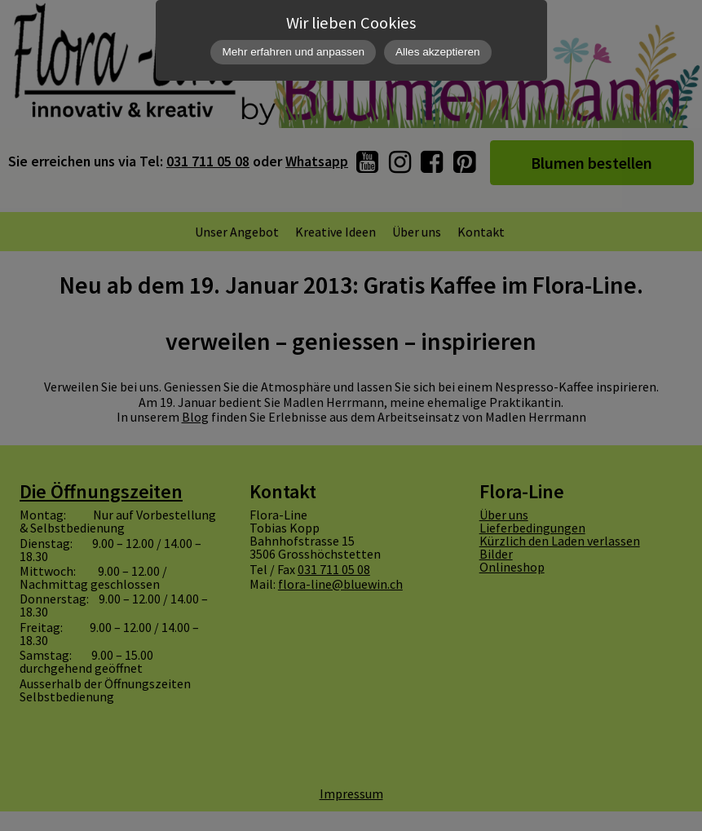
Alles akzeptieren (437, 52)
